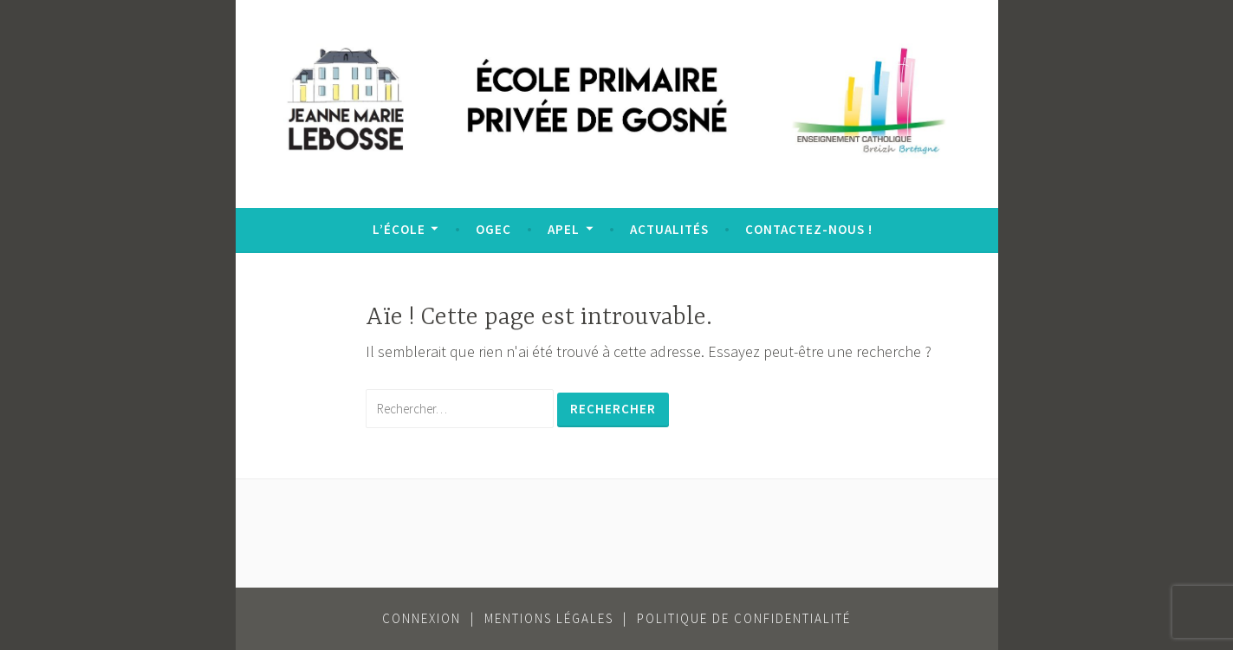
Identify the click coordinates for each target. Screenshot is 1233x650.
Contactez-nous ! (809, 229)
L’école (399, 229)
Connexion (421, 618)
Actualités (669, 229)
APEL (564, 229)
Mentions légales (548, 618)
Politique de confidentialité (744, 618)
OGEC (493, 229)
